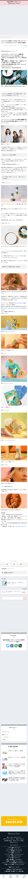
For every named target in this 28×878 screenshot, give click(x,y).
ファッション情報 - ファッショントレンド (14, 853)
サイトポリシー (21, 838)
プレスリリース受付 (19, 840)
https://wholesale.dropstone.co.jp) (12, 307)
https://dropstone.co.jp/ (20, 526)
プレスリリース (10, 568)
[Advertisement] (14, 20)
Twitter (8, 647)
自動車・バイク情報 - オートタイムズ (14, 860)
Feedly (16, 647)
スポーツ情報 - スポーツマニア (14, 855)
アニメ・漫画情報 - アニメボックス (14, 850)
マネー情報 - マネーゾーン (14, 857)
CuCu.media (6, 736)
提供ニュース (5, 734)
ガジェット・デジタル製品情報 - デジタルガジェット (14, 862)
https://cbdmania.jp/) (18, 302)
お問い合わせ (9, 840)
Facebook (12, 647)
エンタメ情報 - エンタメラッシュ (14, 848)
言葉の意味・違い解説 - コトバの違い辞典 (14, 870)
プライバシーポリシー (10, 838)
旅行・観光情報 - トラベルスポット (14, 859)
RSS (20, 647)
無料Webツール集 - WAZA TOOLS (14, 869)
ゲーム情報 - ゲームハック (14, 852)
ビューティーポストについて (14, 836)
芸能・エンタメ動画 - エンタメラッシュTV (14, 864)
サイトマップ (15, 842)
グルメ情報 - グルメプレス (14, 847)
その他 (3, 739)
